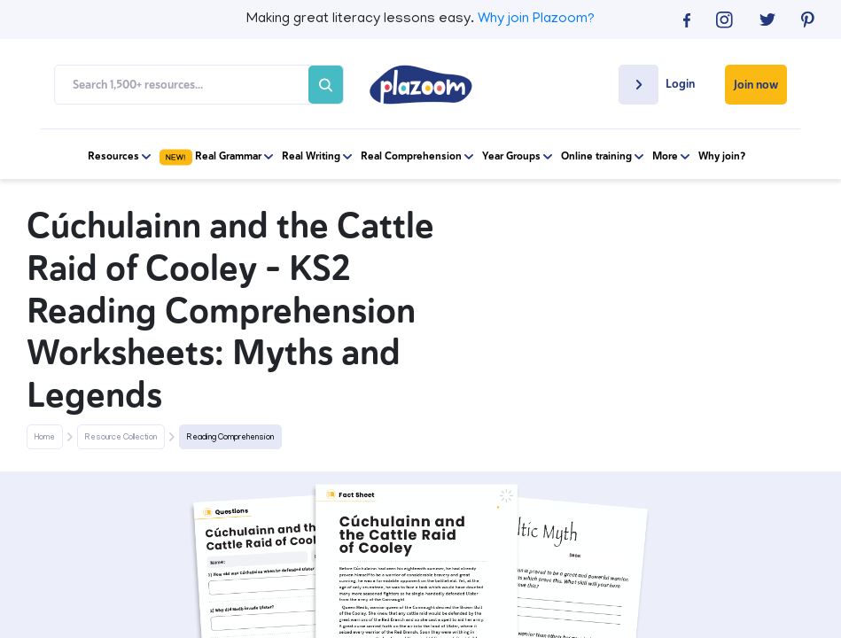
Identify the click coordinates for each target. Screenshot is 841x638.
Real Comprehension (417, 156)
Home (45, 437)
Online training (602, 156)
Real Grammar (216, 156)
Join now (756, 84)
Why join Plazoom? (536, 19)
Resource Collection (121, 437)
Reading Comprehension (230, 437)
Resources (119, 156)
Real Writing (317, 156)
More (670, 156)
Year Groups (517, 156)
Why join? (721, 156)
